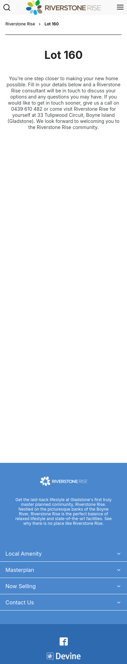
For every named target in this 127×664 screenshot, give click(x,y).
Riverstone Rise (20, 24)
